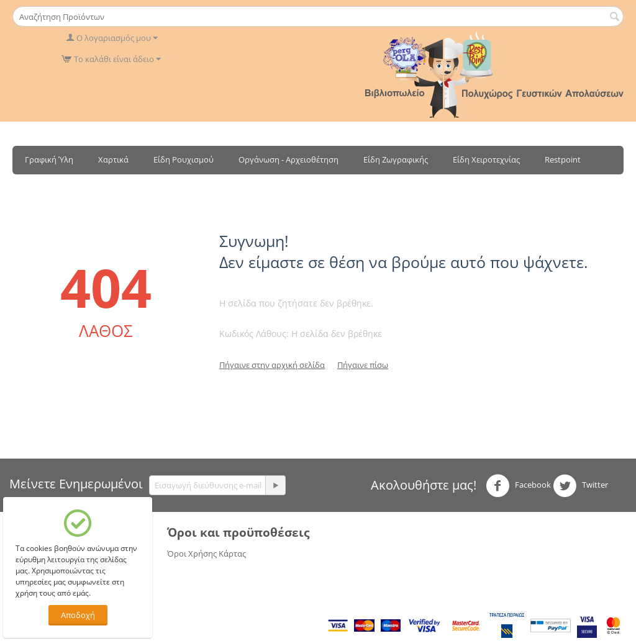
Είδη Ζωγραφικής (395, 159)
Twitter (580, 486)
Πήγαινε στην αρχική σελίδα (272, 364)
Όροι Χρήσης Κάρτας (206, 553)
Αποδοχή (78, 615)
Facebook (518, 486)
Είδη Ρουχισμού (183, 159)
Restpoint (563, 159)
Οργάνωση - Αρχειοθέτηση (288, 159)
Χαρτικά (113, 159)
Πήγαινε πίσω (362, 364)
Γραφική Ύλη (49, 159)
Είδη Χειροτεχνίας (486, 159)
